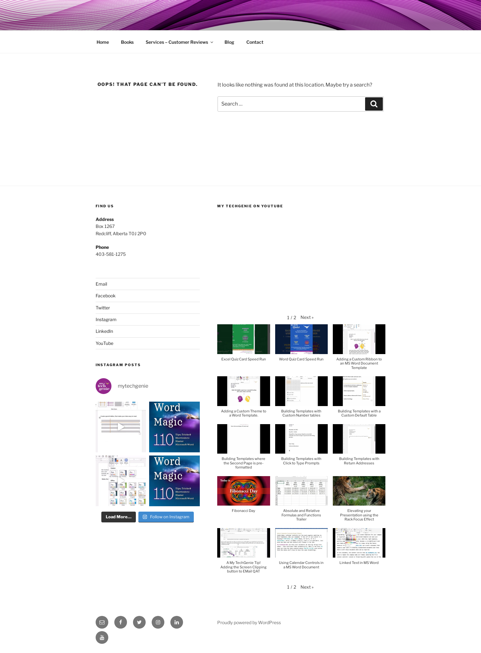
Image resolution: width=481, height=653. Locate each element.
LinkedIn (104, 331)
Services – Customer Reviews (180, 42)
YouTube (104, 343)
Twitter (103, 307)
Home (103, 42)
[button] (307, 317)
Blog (229, 42)
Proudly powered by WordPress (249, 622)
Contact (254, 42)
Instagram (106, 319)
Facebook (106, 295)
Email (101, 284)
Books (127, 42)
